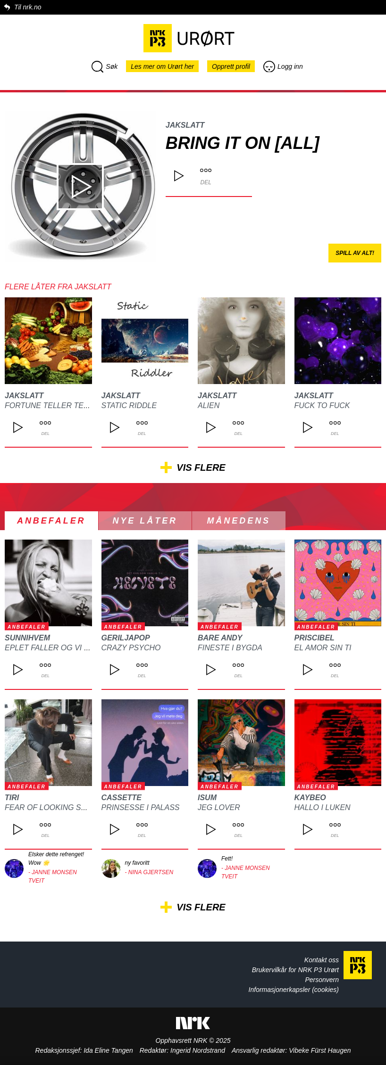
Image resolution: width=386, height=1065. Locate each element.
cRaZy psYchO (131, 648)
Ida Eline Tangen (108, 1050)
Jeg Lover (219, 807)
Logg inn (283, 66)
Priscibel (314, 638)
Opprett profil (231, 66)
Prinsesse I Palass (140, 807)
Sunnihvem (27, 638)
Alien (208, 405)
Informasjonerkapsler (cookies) (294, 989)
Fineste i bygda (230, 648)
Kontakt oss (321, 960)
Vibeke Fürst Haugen (320, 1050)
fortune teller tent (49, 405)
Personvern (322, 979)
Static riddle (129, 405)
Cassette (121, 798)
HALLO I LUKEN (322, 807)
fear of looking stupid (54, 807)
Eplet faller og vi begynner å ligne (81, 648)
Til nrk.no (27, 7)
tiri (12, 798)
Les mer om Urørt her (162, 66)
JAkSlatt (185, 125)
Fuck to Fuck (322, 405)
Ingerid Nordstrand (197, 1050)
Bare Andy (220, 638)
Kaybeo (310, 798)
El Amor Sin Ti (323, 648)
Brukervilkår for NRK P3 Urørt (295, 970)
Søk (104, 66)
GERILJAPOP (125, 638)
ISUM (207, 798)
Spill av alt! (355, 253)
